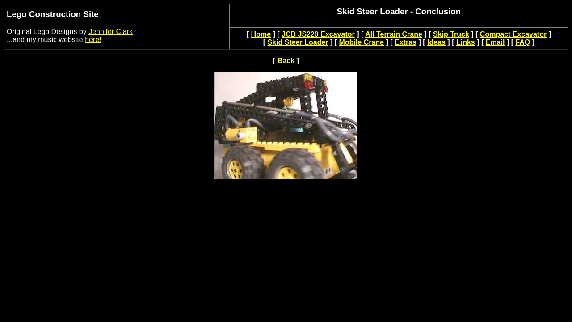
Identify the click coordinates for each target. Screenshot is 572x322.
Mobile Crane (361, 42)
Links (465, 42)
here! (93, 39)
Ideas (436, 42)
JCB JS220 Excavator (318, 34)
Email (495, 42)
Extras (405, 42)
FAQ (522, 42)
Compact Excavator (513, 34)
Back (286, 60)
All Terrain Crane (393, 34)
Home (261, 34)
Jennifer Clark (110, 31)
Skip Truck (451, 34)
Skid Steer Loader (297, 42)
